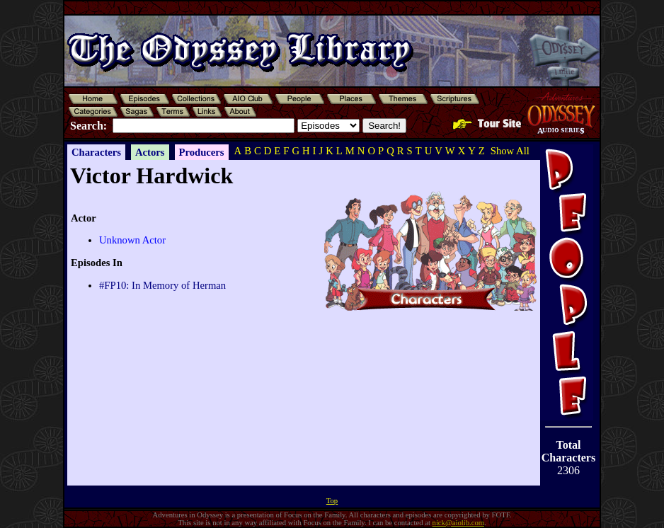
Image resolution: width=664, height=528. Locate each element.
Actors (150, 152)
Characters (96, 152)
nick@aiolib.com (458, 523)
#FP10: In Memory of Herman (162, 285)
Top (332, 501)
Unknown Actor (132, 240)
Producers (201, 152)
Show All (510, 150)
